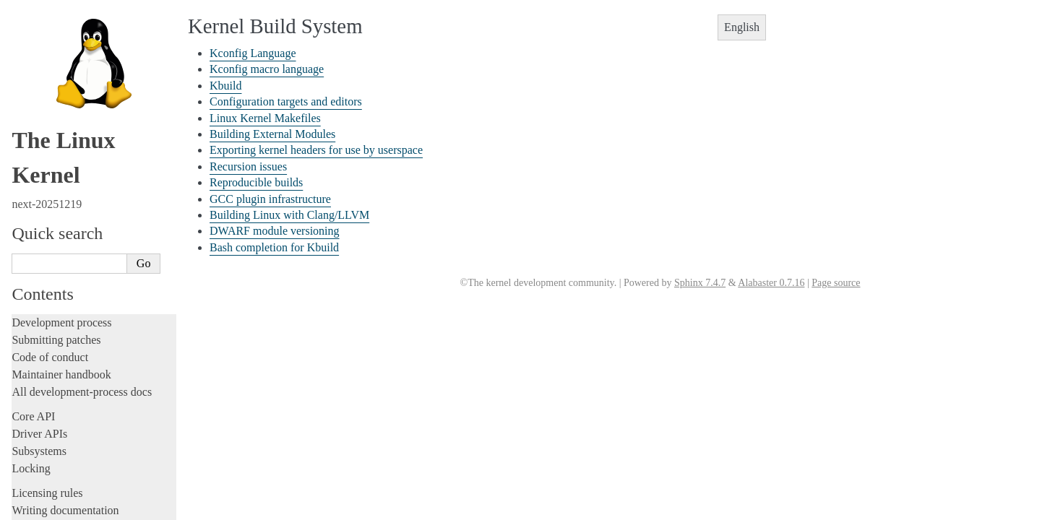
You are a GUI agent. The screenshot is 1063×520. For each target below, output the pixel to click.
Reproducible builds (64, 278)
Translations (40, 506)
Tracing (29, 28)
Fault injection (45, 46)
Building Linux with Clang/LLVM (93, 309)
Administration (47, 105)
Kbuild (36, 170)
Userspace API (46, 391)
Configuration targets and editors (90, 185)
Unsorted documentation (69, 482)
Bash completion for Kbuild (79, 340)
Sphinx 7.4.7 (700, 282)
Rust (22, 80)
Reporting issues (50, 356)
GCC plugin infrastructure (76, 293)
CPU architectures (54, 457)
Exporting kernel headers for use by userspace (316, 150)
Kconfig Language (60, 138)
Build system (43, 122)
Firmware (34, 416)
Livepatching (42, 63)
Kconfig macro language (73, 154)
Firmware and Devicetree (70, 433)
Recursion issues (56, 262)
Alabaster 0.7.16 (771, 282)
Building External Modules (78, 216)
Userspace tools (48, 374)
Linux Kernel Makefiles (71, 201)
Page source (836, 282)
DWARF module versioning (79, 324)
